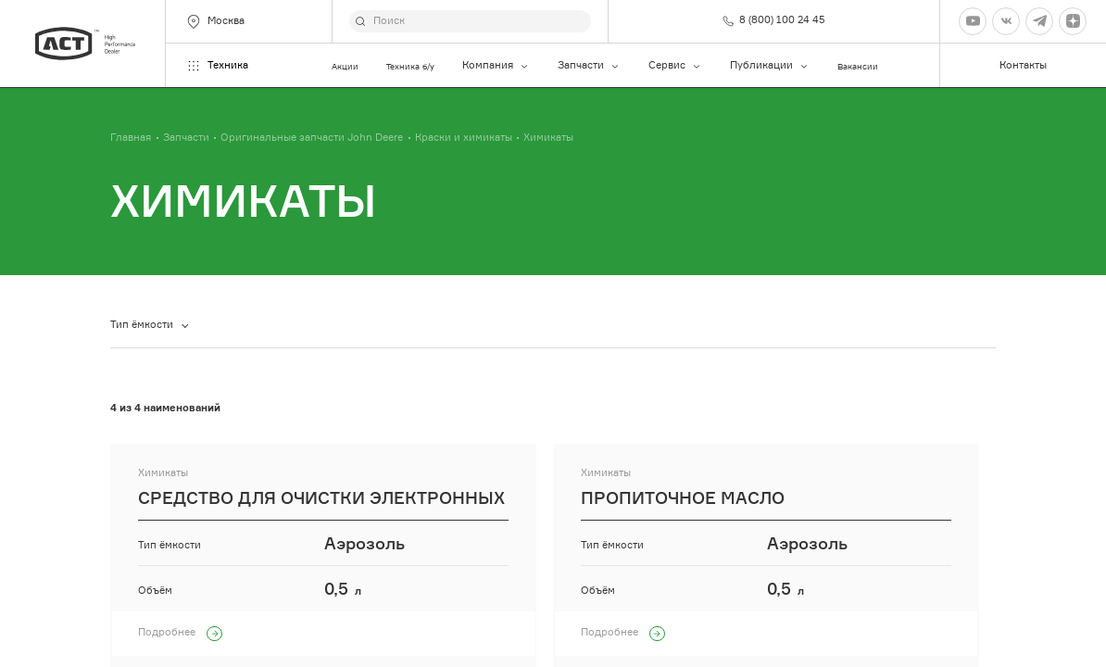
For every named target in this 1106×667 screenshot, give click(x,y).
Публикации (770, 65)
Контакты (1023, 65)
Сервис (675, 65)
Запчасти (589, 65)
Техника (216, 65)
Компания (496, 65)
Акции (345, 66)
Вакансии (857, 66)
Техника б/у (410, 66)
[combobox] (148, 325)
